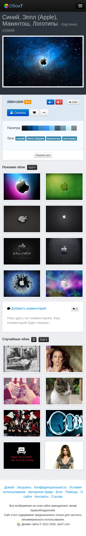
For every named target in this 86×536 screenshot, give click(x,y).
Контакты (41, 496)
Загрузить (24, 487)
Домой (9, 487)
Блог (59, 492)
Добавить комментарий (26, 308)
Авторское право (40, 492)
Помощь (71, 492)
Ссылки (56, 496)
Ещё (32, 167)
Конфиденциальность (50, 487)
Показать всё (43, 155)
